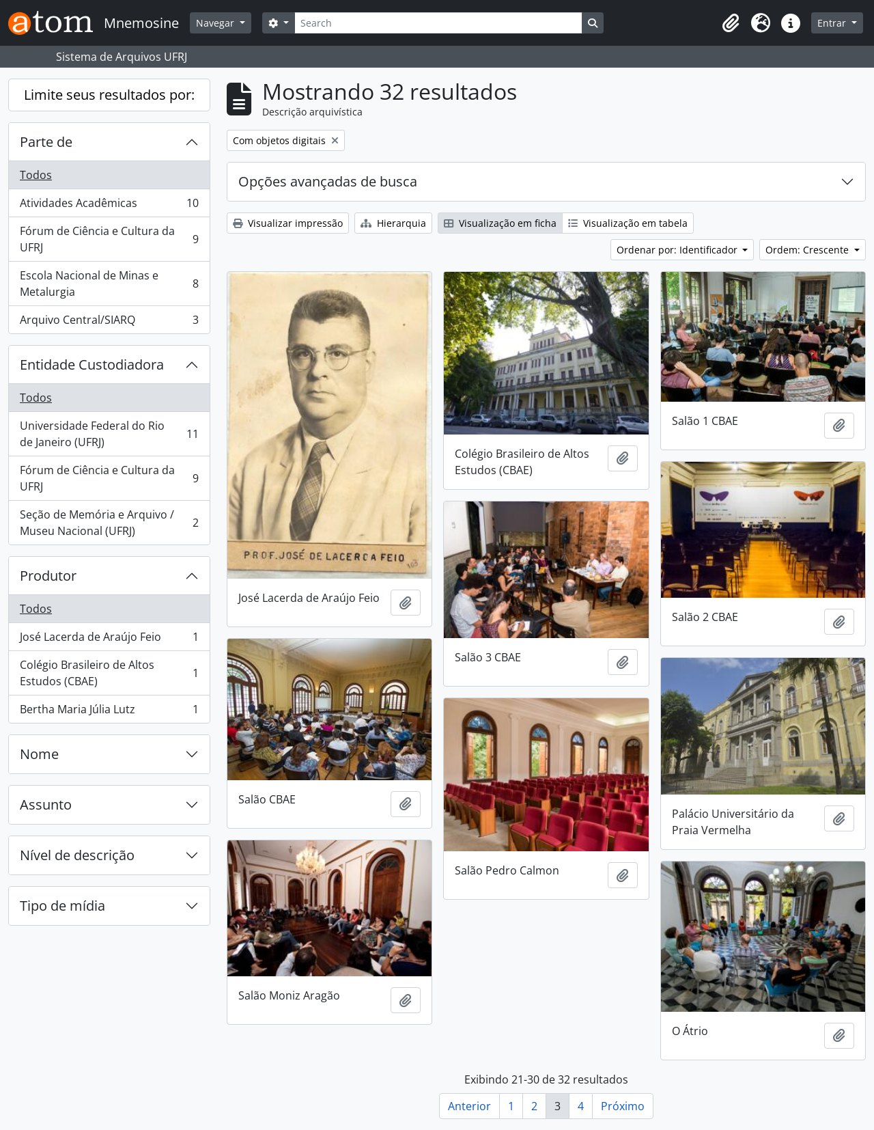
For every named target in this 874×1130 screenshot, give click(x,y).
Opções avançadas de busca (327, 181)
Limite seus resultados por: (109, 94)
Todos (36, 174)
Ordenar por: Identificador (678, 249)
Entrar (833, 22)
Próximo (623, 1106)
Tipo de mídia (62, 905)
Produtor (48, 575)
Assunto (46, 804)
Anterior (469, 1106)
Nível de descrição (77, 855)
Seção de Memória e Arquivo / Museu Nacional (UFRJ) (109, 522)
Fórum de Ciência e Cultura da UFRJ (109, 239)
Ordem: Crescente (808, 249)
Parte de (46, 142)
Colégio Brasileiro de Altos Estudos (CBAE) (109, 673)
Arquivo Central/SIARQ (109, 322)
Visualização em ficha (500, 223)
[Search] (438, 22)
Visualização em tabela (628, 223)
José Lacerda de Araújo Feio (109, 640)
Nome (39, 754)
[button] (731, 23)
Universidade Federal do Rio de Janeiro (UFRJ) (109, 434)
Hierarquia (393, 223)
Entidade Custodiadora (92, 364)
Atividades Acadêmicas (109, 206)
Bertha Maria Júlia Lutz (109, 712)
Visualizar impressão (288, 223)
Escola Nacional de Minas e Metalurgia (109, 283)
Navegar (216, 22)
